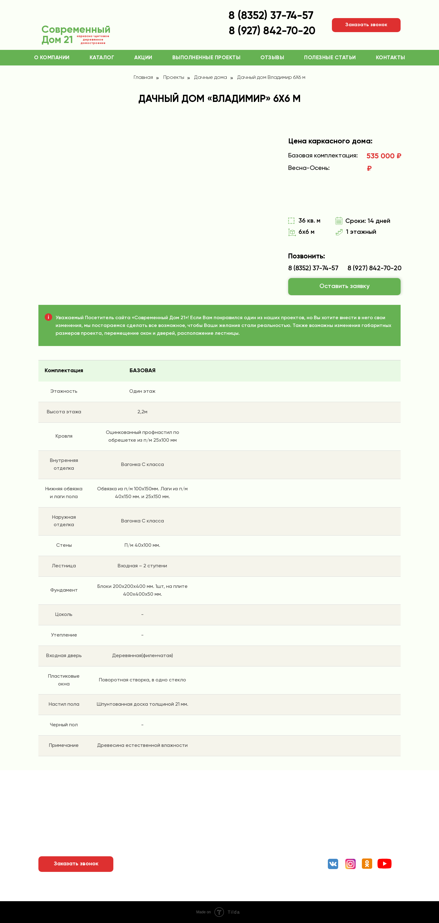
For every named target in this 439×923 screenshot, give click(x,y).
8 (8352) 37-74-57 (271, 16)
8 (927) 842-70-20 (375, 268)
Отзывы (272, 57)
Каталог (102, 57)
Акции (143, 57)
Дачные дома (210, 77)
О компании (52, 57)
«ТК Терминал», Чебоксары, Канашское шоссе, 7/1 (360, 836)
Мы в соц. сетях (351, 851)
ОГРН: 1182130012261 (142, 897)
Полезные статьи (330, 57)
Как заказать (166, 816)
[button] (366, 25)
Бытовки (254, 841)
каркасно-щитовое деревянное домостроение (93, 40)
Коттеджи (257, 803)
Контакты (390, 57)
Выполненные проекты (206, 57)
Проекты (173, 77)
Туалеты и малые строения (277, 866)
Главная (143, 77)
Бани (251, 828)
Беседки (255, 853)
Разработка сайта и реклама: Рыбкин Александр (343, 896)
